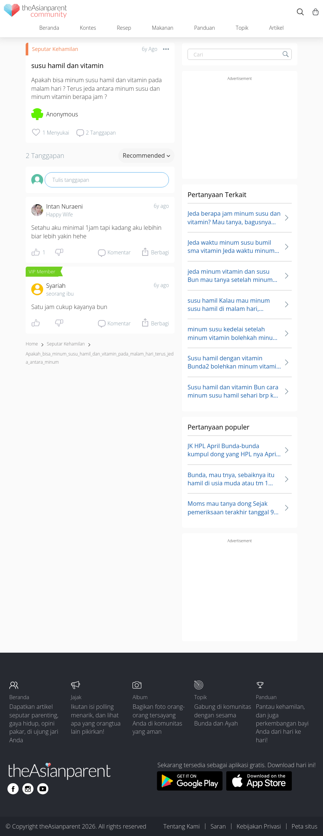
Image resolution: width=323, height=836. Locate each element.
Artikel (276, 27)
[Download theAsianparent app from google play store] (190, 788)
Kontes (88, 27)
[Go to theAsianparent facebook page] (13, 788)
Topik (242, 27)
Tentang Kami (181, 826)
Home (32, 344)
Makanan (162, 27)
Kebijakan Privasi (259, 826)
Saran (218, 826)
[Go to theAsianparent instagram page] (27, 788)
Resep (124, 27)
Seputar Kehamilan (55, 48)
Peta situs (304, 826)
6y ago (161, 205)
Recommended (146, 155)
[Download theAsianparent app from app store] (259, 788)
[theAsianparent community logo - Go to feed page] (35, 12)
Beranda (49, 27)
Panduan (204, 27)
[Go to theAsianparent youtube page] (42, 788)
